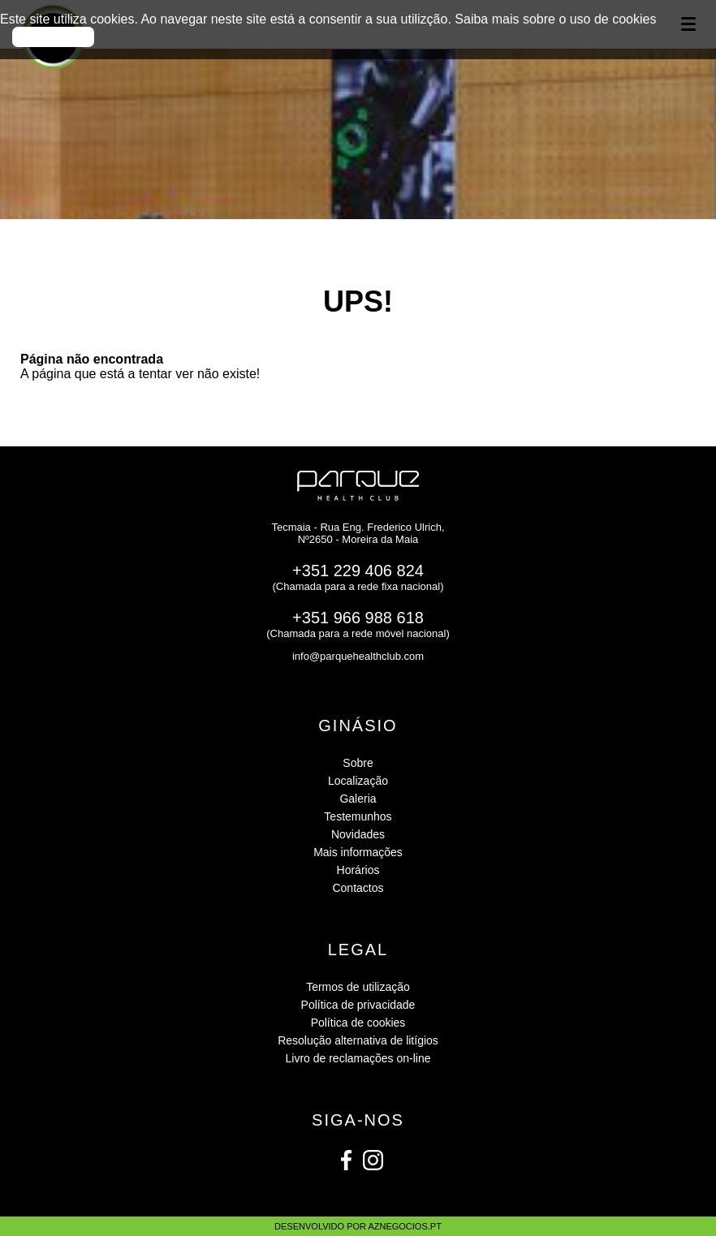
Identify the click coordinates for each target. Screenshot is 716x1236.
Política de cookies (358, 1022)
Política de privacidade (358, 1004)
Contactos (357, 887)
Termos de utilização (358, 986)
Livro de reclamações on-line (358, 1058)
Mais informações (358, 852)
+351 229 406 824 (358, 570)
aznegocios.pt (404, 1226)
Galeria (357, 798)
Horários (358, 869)
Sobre (358, 762)
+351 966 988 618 (358, 618)
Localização (358, 780)
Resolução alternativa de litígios (358, 1040)
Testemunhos (357, 816)
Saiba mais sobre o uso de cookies (555, 19)
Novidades (358, 834)
